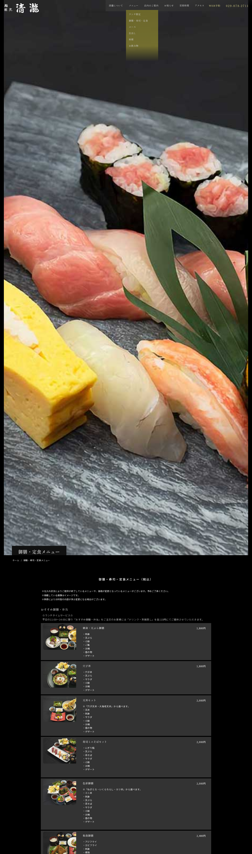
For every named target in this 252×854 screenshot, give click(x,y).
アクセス (190, 7)
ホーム (16, 560)
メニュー (124, 7)
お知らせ (159, 7)
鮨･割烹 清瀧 (38, 13)
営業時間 (174, 7)
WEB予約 (206, 7)
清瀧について (106, 7)
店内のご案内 (142, 7)
